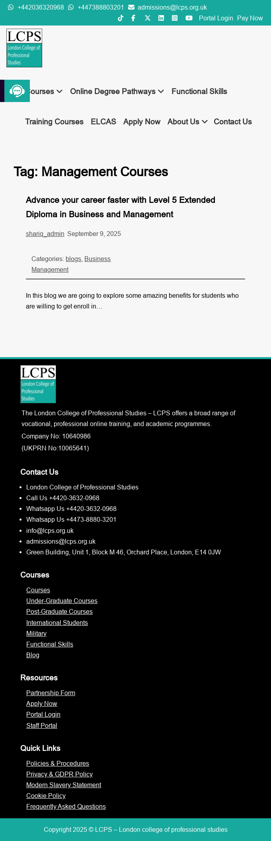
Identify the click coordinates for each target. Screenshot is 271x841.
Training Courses (54, 121)
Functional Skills (199, 91)
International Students (57, 622)
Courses (44, 91)
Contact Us (233, 121)
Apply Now (141, 121)
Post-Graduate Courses (59, 611)
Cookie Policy (46, 795)
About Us (188, 121)
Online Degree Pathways (117, 91)
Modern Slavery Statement (63, 784)
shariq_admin (45, 233)
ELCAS (103, 121)
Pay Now (250, 18)
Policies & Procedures (57, 763)
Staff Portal (41, 725)
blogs (73, 258)
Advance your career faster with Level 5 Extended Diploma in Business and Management (120, 207)
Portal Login (216, 18)
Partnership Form (50, 692)
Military (36, 633)
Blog (32, 654)
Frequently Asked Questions (66, 806)
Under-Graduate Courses (61, 600)
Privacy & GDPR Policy (59, 774)
